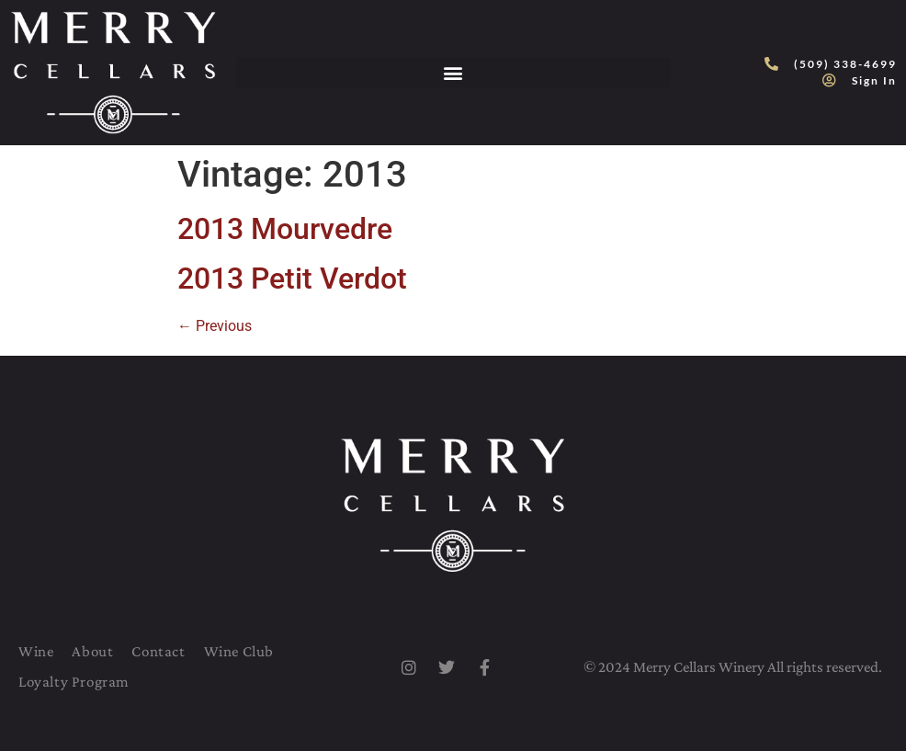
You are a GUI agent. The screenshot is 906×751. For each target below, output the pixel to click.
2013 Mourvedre (284, 228)
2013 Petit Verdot (292, 278)
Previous (214, 326)
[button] (453, 72)
